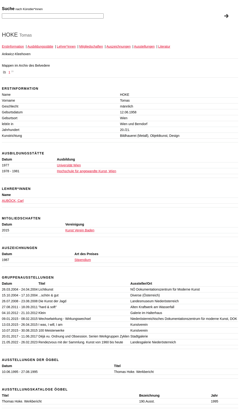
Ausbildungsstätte (40, 46)
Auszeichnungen (118, 46)
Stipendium (83, 260)
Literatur (164, 46)
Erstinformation (13, 46)
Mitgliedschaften (91, 46)
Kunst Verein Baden (79, 230)
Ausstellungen (144, 46)
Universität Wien (69, 165)
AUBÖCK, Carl (13, 201)
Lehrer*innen (66, 46)
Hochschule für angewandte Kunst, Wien (86, 171)
